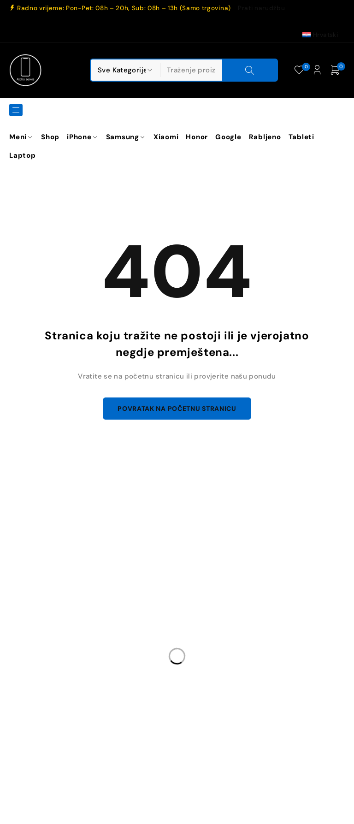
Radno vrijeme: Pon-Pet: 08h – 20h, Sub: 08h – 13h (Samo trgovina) (124, 8)
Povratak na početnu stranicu (177, 409)
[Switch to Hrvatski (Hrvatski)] (320, 34)
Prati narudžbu (261, 8)
